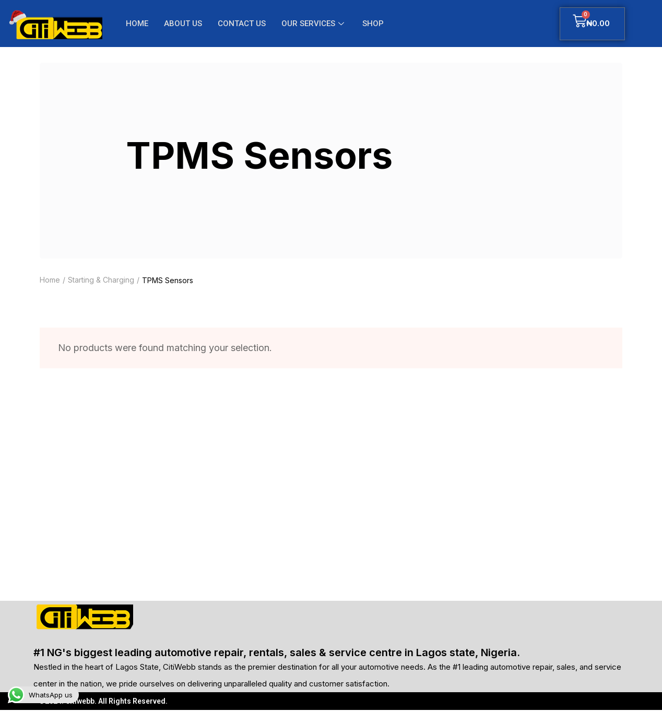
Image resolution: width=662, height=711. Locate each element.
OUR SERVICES (314, 23)
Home (50, 280)
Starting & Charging (101, 280)
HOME (137, 23)
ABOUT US (183, 23)
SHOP (373, 23)
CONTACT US (242, 23)
